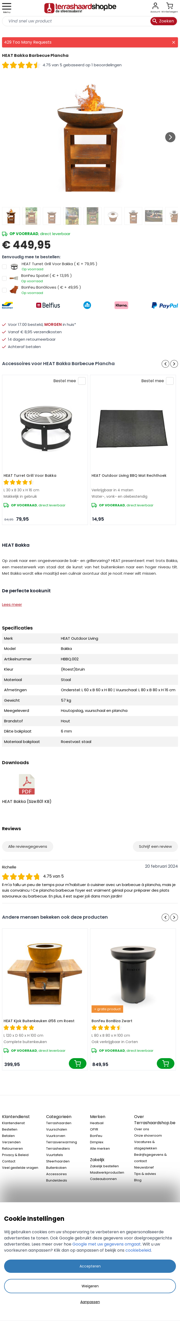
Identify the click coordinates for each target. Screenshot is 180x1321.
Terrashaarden (58, 1123)
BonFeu (96, 1135)
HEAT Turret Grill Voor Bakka (30, 475)
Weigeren (90, 1286)
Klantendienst (13, 1123)
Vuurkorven (55, 1135)
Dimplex (96, 1142)
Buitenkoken (56, 1167)
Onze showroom (148, 1135)
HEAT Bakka (27, 789)
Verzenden (11, 1142)
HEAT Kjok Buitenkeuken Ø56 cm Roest (39, 1020)
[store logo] (80, 8)
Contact (8, 1161)
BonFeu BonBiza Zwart (112, 1020)
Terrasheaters (58, 1148)
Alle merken (100, 1148)
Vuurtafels (54, 1154)
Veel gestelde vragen (20, 1167)
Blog (138, 1180)
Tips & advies (145, 1173)
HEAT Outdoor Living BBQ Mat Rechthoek (129, 475)
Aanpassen (90, 1301)
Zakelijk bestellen (104, 1166)
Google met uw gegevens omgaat (106, 1244)
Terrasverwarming (61, 1142)
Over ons (141, 1129)
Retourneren (12, 1148)
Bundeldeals (56, 1180)
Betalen (8, 1135)
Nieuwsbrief (144, 1167)
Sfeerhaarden (58, 1161)
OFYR (94, 1129)
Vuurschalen (56, 1129)
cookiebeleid (138, 1250)
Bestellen (9, 1129)
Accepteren (90, 1266)
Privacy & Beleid (15, 1154)
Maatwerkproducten (107, 1172)
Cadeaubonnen (103, 1178)
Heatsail (97, 1123)
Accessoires (56, 1174)
